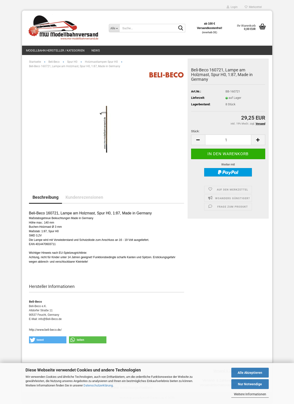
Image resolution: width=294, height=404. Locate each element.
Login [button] (232, 7)
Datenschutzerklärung (98, 385)
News (95, 50)
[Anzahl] (228, 140)
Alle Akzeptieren (250, 373)
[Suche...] (114, 28)
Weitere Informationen (250, 394)
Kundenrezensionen (84, 197)
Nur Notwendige (250, 384)
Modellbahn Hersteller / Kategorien (55, 50)
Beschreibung (45, 197)
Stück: (195, 131)
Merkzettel (253, 7)
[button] (198, 140)
